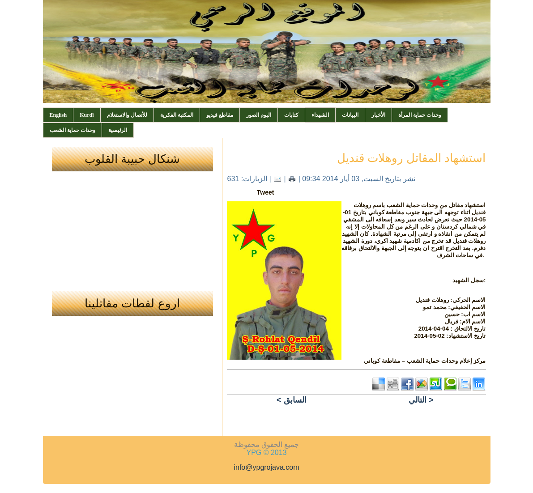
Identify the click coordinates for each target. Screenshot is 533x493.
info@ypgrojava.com (266, 467)
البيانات (350, 115)
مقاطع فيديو (219, 115)
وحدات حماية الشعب (72, 130)
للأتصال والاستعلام (127, 115)
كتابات (291, 115)
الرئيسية (117, 130)
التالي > (421, 399)
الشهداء (320, 115)
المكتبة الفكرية (176, 115)
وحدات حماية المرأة (419, 115)
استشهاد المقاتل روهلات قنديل (411, 158)
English (58, 115)
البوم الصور (258, 115)
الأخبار (378, 115)
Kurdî (87, 115)
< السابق (292, 399)
